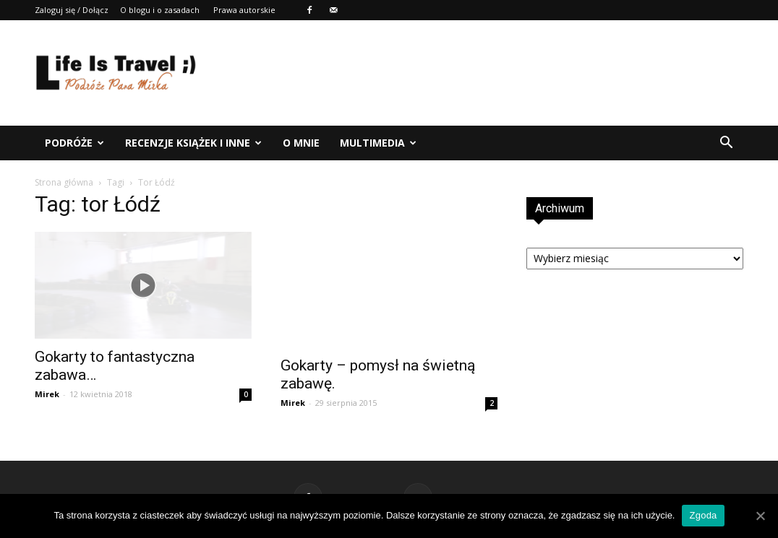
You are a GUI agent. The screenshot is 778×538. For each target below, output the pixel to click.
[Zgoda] (760, 515)
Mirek (47, 394)
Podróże (74, 142)
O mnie (301, 142)
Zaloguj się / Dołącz (71, 9)
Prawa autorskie (244, 9)
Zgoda (703, 515)
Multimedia (378, 142)
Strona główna (64, 182)
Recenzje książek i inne (193, 142)
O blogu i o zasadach (160, 9)
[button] (726, 143)
